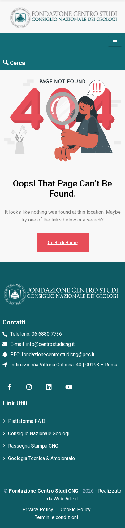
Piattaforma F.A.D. (27, 421)
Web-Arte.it (66, 499)
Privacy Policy (37, 509)
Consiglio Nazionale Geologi (38, 433)
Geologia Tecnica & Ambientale (41, 458)
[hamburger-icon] (115, 41)
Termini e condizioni (56, 517)
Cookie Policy (76, 509)
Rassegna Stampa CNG (33, 446)
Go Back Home (63, 242)
